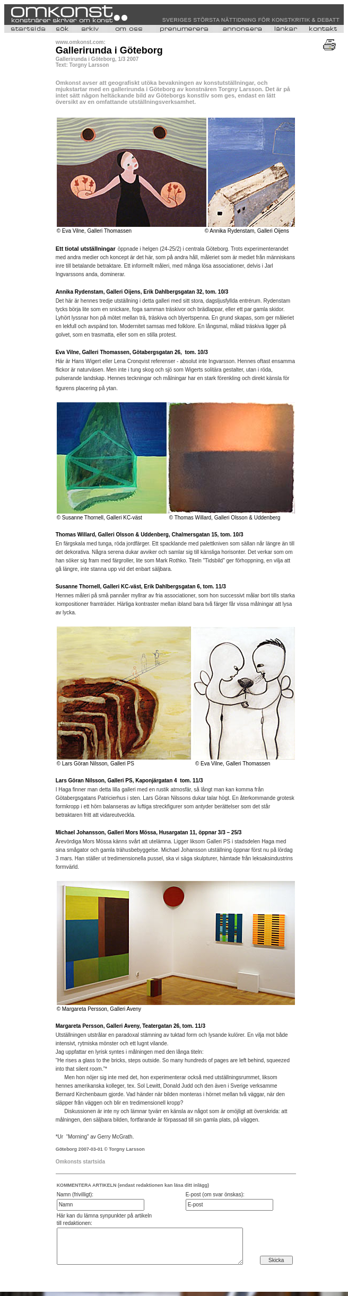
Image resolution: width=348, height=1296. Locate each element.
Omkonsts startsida (80, 1162)
